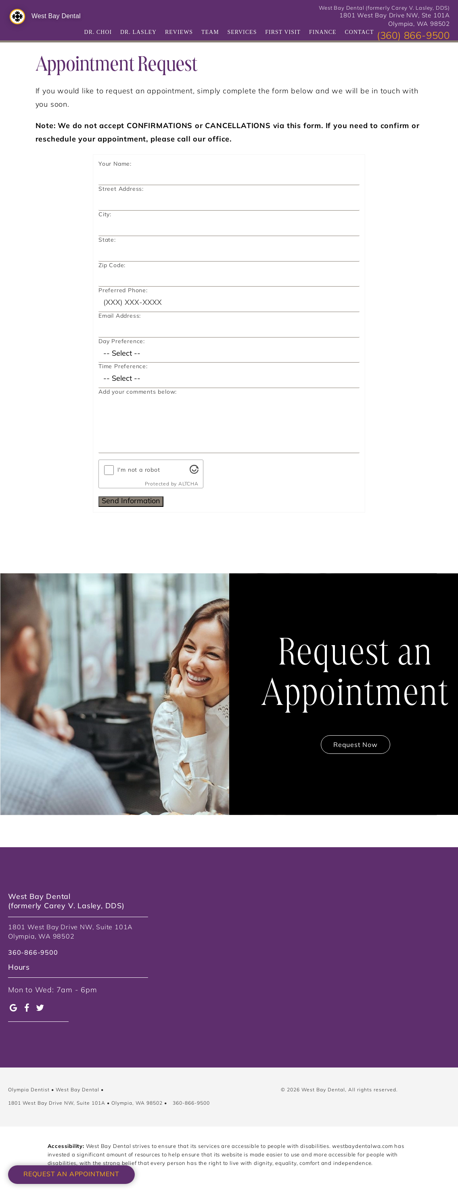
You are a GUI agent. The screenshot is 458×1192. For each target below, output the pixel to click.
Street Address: (121, 189)
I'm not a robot (138, 470)
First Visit (283, 32)
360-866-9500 (191, 1103)
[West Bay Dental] (17, 16)
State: (107, 240)
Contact (359, 32)
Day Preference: (121, 342)
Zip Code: (111, 266)
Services (242, 32)
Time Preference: (123, 367)
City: (104, 215)
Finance (323, 32)
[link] (33, 957)
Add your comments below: (137, 392)
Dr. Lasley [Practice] (138, 32)
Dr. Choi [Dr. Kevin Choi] (98, 32)
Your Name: (115, 164)
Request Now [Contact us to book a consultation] (355, 745)
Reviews (179, 32)
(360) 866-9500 (413, 36)
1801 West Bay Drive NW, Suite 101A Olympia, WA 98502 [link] (70, 932)
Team (210, 32)
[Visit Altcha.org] (194, 472)
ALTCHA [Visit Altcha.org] (188, 484)
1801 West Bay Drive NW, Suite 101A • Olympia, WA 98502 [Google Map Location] (85, 1103)
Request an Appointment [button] (71, 1174)
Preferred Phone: (123, 291)
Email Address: (119, 316)
